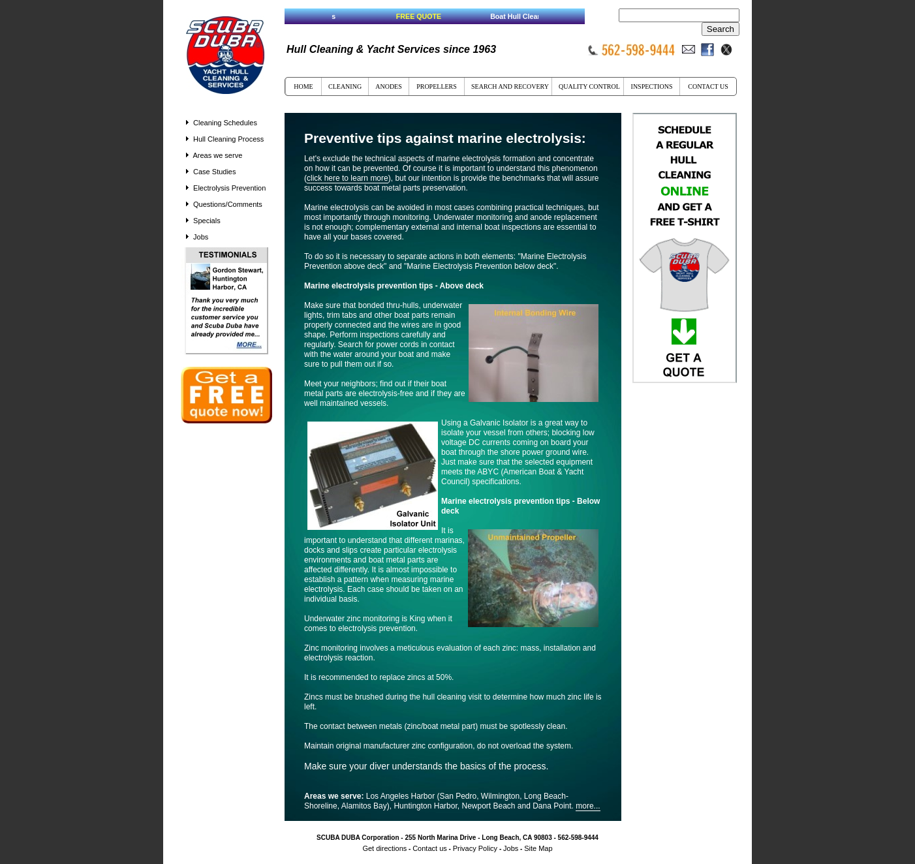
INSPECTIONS (652, 86)
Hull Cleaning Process (225, 139)
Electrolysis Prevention (226, 188)
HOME (303, 86)
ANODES (388, 86)
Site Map (538, 848)
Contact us (429, 848)
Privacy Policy (475, 848)
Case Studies (211, 172)
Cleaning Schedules (221, 123)
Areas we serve (214, 155)
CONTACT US (708, 86)
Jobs (197, 237)
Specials (207, 220)
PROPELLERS (436, 86)
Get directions (384, 848)
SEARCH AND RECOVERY (510, 86)
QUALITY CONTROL (589, 86)
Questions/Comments (227, 204)
